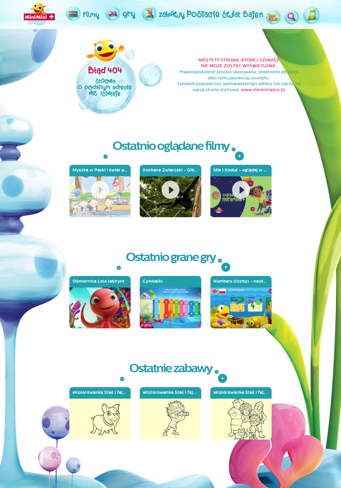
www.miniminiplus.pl (263, 89)
